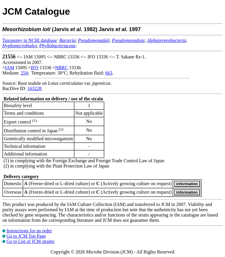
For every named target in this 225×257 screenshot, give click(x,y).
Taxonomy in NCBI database (29, 40)
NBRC (61, 67)
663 (108, 72)
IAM (9, 67)
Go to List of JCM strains (30, 241)
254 (24, 72)
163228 (34, 88)
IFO (34, 67)
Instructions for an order (29, 230)
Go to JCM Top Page (26, 236)
